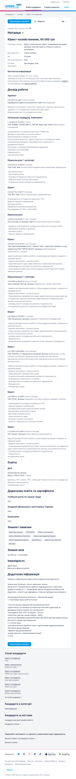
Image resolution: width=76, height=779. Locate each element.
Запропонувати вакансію (19, 21)
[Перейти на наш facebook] (18, 754)
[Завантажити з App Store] (50, 754)
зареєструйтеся (30, 84)
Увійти (66, 7)
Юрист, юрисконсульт (13, 665)
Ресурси (62, 761)
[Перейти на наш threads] (24, 754)
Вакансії (12, 742)
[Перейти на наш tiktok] (40, 754)
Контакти (39, 761)
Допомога (9, 764)
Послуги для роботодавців (15, 761)
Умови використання (23, 764)
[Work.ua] (12, 7)
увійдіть (65, 81)
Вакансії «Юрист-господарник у (21, 738)
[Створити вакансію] (51, 7)
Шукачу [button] (11, 770)
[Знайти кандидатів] (33, 7)
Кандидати (20, 720)
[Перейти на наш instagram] (29, 754)
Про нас (30, 761)
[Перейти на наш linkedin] (35, 754)
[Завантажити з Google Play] (64, 754)
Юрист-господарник (12, 658)
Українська (10, 754)
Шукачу (67, 2)
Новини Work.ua (50, 761)
